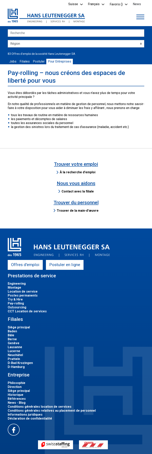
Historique (15, 395)
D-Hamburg (16, 367)
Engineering (17, 283)
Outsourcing (17, 307)
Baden (12, 331)
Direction (15, 387)
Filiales (25, 61)
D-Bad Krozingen (20, 363)
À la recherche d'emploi (77, 172)
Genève (13, 343)
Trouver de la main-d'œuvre (78, 210)
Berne (12, 339)
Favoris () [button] (116, 4)
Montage (14, 287)
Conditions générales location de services (39, 407)
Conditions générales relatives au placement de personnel (52, 410)
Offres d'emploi (25, 264)
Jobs (12, 61)
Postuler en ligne (64, 264)
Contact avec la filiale (78, 191)
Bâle (11, 335)
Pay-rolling (16, 303)
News (137, 4)
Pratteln (14, 359)
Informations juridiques (25, 414)
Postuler (39, 61)
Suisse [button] (73, 4)
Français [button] (94, 4)
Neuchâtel (15, 355)
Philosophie (16, 383)
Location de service (23, 291)
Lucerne (14, 351)
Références (17, 399)
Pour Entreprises (59, 61)
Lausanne (15, 347)
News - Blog (17, 403)
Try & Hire (15, 299)
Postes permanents (23, 295)
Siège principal (19, 327)
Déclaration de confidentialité (30, 418)
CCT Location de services (27, 311)
